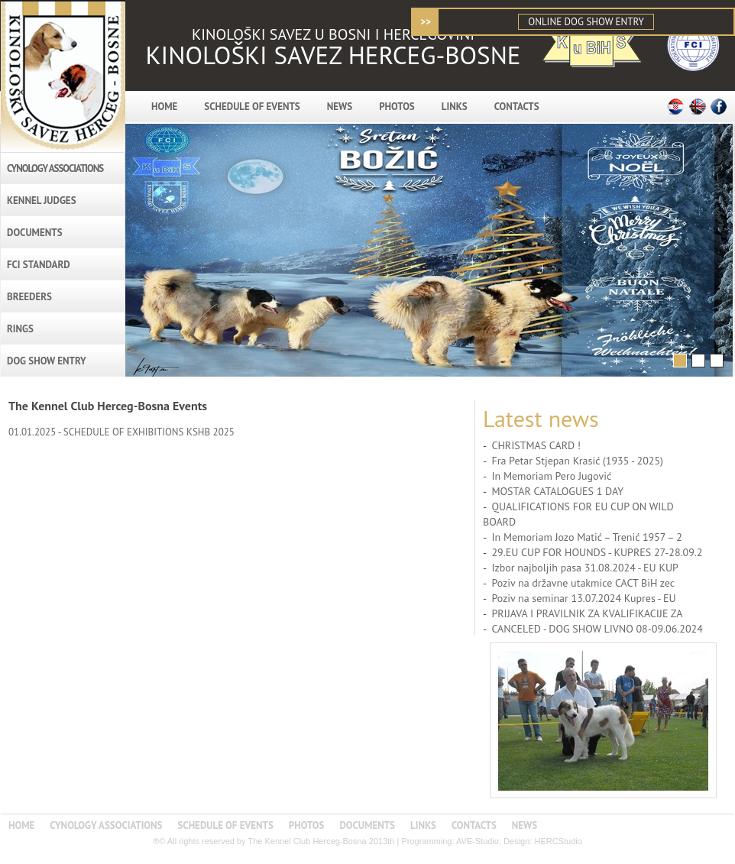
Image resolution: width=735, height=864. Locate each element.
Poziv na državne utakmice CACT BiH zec (583, 583)
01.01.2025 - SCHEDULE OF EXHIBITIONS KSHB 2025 (121, 432)
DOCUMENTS (35, 232)
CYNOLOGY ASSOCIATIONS (55, 168)
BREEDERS (29, 296)
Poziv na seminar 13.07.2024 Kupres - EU (583, 598)
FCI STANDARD (38, 264)
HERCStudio (557, 841)
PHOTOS (397, 106)
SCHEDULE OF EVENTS (252, 106)
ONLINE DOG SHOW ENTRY (585, 21)
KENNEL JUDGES (41, 200)
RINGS (20, 328)
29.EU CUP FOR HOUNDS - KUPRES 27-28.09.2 (596, 552)
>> (425, 21)
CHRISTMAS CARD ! (536, 445)
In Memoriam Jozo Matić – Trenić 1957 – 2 (586, 537)
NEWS (339, 106)
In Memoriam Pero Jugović (551, 476)
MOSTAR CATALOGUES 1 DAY (557, 491)
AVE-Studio (477, 841)
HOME (164, 106)
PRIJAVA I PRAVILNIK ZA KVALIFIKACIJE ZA (586, 613)
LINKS (455, 106)
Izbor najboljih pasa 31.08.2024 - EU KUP (584, 567)
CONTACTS (516, 106)
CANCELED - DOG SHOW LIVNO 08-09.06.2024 (596, 629)
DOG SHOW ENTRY (46, 360)
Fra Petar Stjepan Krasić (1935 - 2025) (577, 461)
